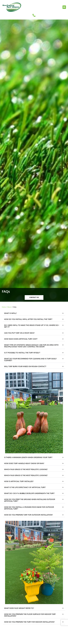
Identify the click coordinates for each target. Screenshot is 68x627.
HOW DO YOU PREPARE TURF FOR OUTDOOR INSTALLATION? (28, 515)
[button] (64, 7)
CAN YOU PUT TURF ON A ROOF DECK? (19, 333)
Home (4, 307)
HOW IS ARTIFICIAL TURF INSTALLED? (19, 481)
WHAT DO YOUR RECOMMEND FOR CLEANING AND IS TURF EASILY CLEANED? (30, 359)
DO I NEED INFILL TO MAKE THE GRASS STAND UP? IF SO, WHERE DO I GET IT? (31, 326)
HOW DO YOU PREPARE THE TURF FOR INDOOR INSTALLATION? (29, 622)
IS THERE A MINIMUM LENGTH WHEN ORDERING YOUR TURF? (28, 457)
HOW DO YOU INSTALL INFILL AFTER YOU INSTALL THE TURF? (28, 319)
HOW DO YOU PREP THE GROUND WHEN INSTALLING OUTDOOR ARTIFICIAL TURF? (29, 500)
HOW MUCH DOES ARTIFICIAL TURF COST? (21, 339)
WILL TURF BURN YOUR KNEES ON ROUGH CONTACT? (25, 366)
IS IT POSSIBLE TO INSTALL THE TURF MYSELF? (22, 353)
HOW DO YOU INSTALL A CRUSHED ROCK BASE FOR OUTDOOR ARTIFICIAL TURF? (29, 508)
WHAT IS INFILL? (10, 313)
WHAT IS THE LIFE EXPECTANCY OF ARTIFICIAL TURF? (25, 487)
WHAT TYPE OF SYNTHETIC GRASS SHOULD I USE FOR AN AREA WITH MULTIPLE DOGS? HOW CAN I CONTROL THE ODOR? (31, 346)
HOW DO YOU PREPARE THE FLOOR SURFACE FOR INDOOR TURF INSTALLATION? (30, 615)
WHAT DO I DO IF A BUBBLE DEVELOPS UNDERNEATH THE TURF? (29, 493)
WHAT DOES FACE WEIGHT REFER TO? (19, 608)
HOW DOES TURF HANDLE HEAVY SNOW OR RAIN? (24, 463)
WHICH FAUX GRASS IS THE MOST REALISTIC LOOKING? (26, 469)
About (9, 307)
